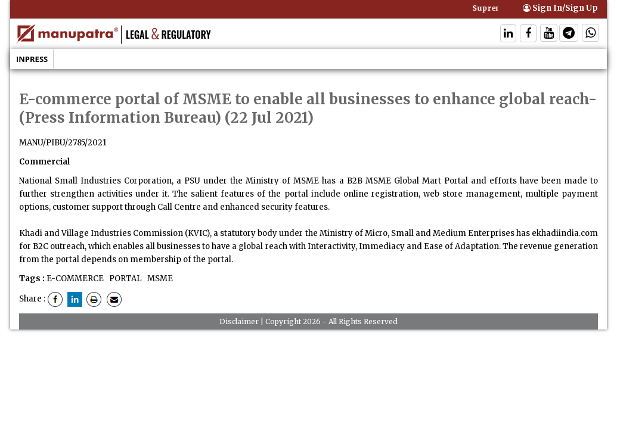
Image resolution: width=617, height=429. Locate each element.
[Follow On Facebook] (528, 34)
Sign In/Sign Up (560, 8)
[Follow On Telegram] (568, 34)
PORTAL (124, 278)
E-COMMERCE (75, 278)
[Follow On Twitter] (548, 34)
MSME (159, 278)
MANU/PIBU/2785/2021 (62, 143)
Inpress (32, 59)
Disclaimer (239, 321)
